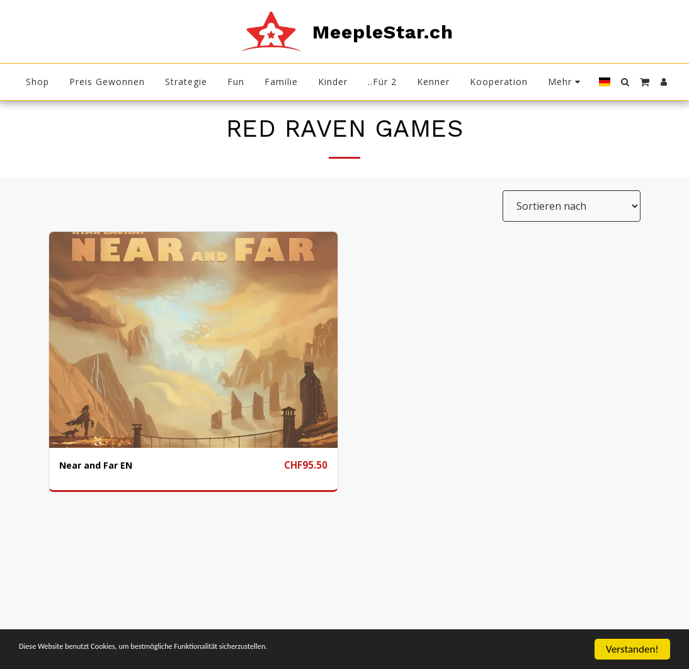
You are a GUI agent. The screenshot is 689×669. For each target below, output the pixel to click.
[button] (625, 81)
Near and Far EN (99, 465)
